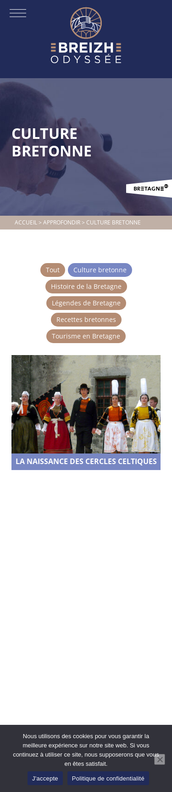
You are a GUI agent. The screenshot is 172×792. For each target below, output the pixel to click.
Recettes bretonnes (86, 319)
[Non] (159, 759)
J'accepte (45, 778)
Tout (53, 269)
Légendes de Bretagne (86, 302)
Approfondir (61, 222)
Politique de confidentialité (108, 778)
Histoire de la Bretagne (86, 286)
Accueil (26, 222)
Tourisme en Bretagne (86, 336)
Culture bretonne (100, 269)
